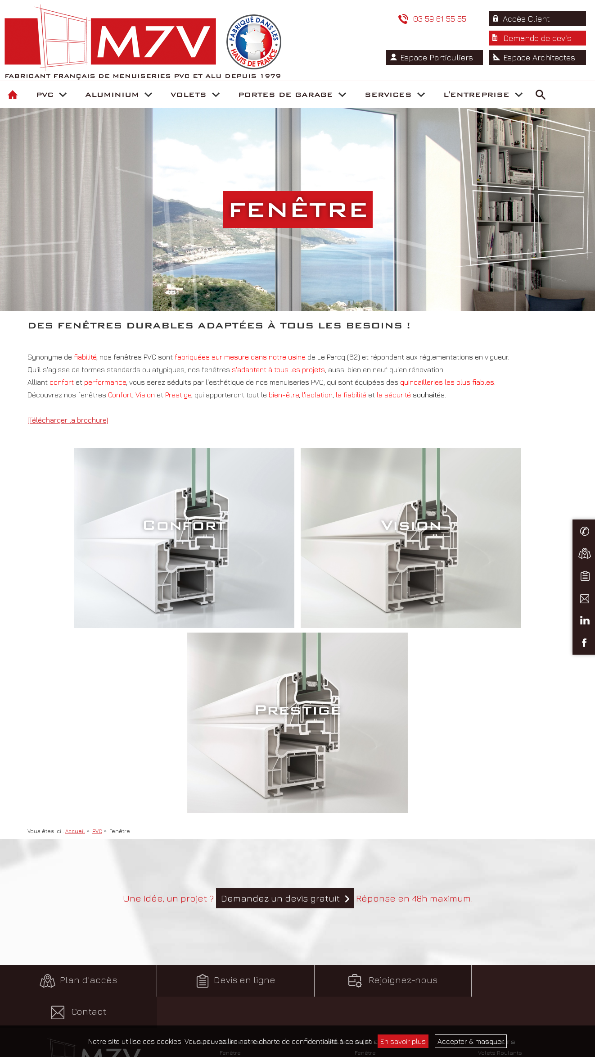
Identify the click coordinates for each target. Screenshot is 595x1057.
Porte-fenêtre (230, 846)
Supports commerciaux (365, 989)
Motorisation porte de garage (230, 989)
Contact (520, 796)
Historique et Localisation (500, 957)
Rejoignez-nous (371, 796)
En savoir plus (403, 1041)
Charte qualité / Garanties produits (500, 989)
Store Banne (500, 857)
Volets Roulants (500, 836)
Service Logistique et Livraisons (365, 968)
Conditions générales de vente (95, 957)
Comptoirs (365, 999)
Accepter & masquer (470, 1041)
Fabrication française (500, 978)
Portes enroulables (230, 947)
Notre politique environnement (500, 968)
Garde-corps (230, 877)
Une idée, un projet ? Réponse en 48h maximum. (298, 713)
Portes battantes (230, 957)
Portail (230, 898)
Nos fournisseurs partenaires (500, 1009)
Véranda (230, 888)
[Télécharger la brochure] (67, 420)
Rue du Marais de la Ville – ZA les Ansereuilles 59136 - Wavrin (95, 875)
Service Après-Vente (365, 978)
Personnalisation (230, 908)
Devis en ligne (223, 796)
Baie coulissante (230, 857)
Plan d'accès (74, 796)
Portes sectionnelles (230, 968)
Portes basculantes (230, 978)
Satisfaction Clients (500, 947)
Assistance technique (365, 957)
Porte (230, 867)
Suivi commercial (365, 947)
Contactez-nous (95, 906)
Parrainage (365, 1020)
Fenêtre (230, 836)
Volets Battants (500, 846)
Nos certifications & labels (500, 999)
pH (107, 978)
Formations (365, 1009)
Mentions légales (95, 968)
